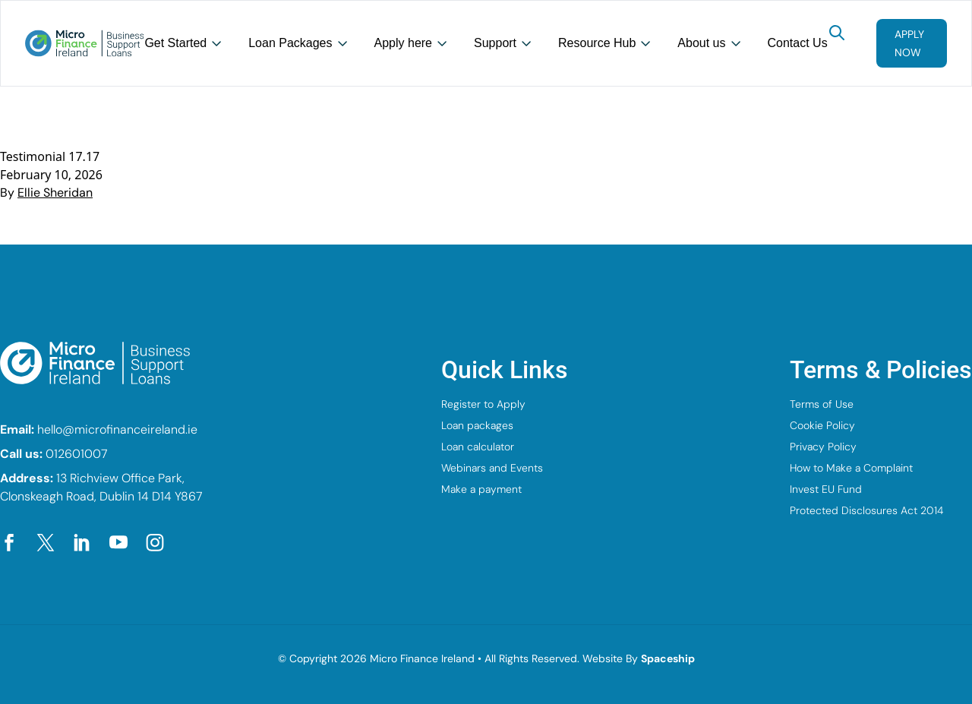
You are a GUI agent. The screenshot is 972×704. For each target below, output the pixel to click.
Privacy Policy (823, 446)
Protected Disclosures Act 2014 (866, 510)
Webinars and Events (492, 468)
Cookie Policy (822, 425)
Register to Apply (483, 404)
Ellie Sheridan (55, 192)
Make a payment (481, 489)
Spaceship (668, 658)
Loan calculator (477, 446)
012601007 (77, 454)
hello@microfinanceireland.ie (117, 429)
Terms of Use (822, 404)
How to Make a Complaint (851, 468)
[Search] (837, 33)
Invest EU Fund (826, 489)
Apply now (909, 43)
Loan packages (477, 425)
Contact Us (798, 42)
